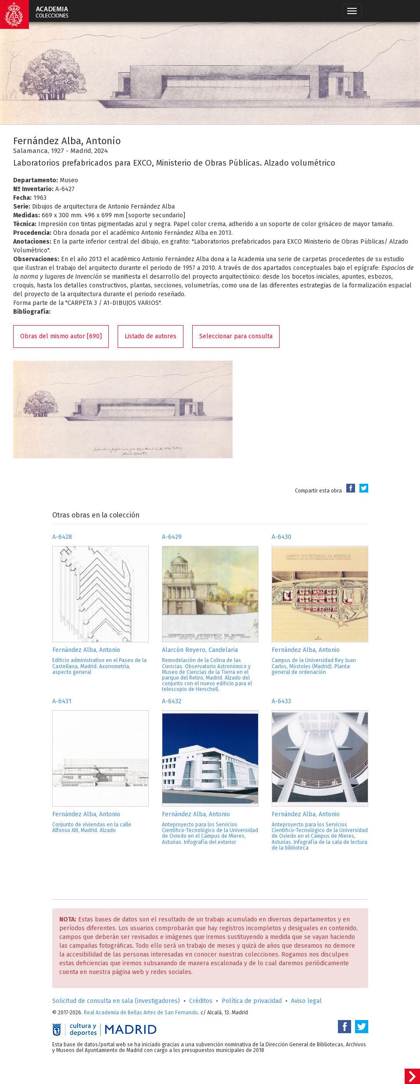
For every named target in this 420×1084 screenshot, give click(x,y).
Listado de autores (150, 336)
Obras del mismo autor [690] (61, 336)
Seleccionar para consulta (236, 336)
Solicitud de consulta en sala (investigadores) (116, 1001)
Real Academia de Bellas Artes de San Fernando (141, 1013)
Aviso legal (306, 1001)
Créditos (200, 1001)
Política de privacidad (252, 1001)
